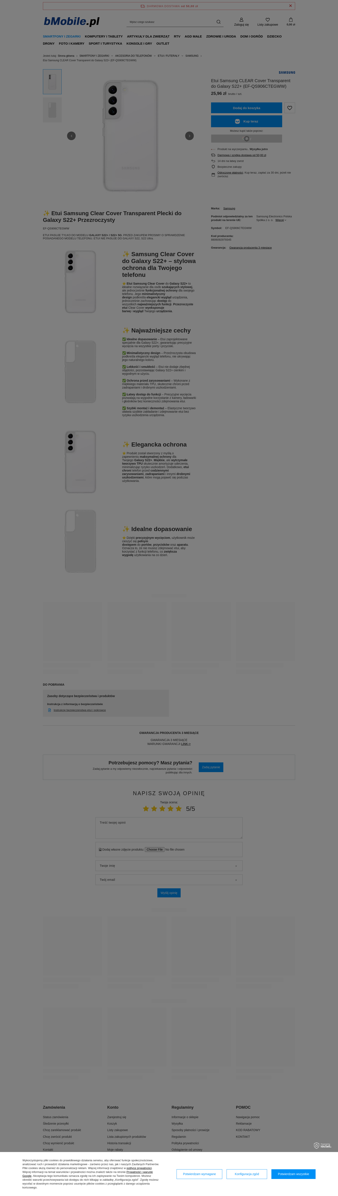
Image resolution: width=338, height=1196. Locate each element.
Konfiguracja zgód (247, 1174)
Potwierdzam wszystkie (293, 1174)
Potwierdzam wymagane (199, 1174)
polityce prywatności (139, 1168)
